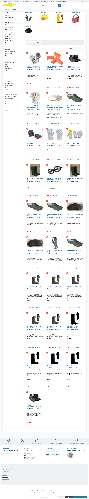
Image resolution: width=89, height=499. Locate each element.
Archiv (6, 92)
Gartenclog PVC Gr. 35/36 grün (74, 107)
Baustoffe (7, 38)
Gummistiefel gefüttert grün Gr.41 (75, 180)
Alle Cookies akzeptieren (80, 497)
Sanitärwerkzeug (8, 60)
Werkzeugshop (8, 32)
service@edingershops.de (61, 1)
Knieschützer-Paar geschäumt (32, 143)
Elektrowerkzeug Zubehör (10, 42)
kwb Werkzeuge (8, 87)
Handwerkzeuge (8, 53)
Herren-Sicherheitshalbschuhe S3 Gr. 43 (35, 410)
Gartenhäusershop (9, 22)
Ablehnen (61, 497)
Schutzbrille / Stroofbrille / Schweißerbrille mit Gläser (54, 180)
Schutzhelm (44, 12)
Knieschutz (8, 81)
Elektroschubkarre (9, 36)
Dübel (6, 66)
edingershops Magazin (7, 469)
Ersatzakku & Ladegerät (10, 51)
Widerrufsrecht (5, 479)
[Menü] (76, 5)
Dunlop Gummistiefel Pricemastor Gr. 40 (32, 370)
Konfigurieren (68, 497)
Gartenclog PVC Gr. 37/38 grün (74, 253)
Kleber (6, 47)
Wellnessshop (8, 24)
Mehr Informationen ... (43, 497)
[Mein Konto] (81, 5)
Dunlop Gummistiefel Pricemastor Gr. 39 (72, 330)
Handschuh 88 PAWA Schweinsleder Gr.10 (32, 107)
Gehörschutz (8, 79)
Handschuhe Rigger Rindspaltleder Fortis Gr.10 (34, 67)
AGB (3, 481)
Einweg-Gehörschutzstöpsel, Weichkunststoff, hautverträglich (55, 67)
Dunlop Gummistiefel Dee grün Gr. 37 (34, 290)
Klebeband (7, 49)
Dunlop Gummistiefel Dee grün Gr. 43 (74, 290)
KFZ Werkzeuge (8, 57)
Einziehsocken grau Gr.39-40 (75, 216)
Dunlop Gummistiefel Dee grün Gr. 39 (54, 290)
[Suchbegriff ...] (44, 5)
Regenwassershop (9, 17)
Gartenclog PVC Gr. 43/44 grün (54, 217)
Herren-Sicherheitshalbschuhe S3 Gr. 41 (75, 67)
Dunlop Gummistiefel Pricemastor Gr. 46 (72, 370)
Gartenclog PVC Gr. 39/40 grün (34, 217)
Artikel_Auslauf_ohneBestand (11, 96)
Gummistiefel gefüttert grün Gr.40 (35, 180)
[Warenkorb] (85, 5)
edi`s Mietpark (8, 34)
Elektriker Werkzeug (9, 62)
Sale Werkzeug (8, 89)
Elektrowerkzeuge (9, 40)
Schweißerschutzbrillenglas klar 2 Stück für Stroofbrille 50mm (54, 107)
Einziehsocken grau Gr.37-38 (35, 253)
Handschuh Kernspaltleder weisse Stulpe (54, 143)
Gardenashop (8, 101)
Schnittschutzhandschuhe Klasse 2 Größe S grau (74, 143)
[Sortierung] (76, 48)
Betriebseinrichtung (9, 85)
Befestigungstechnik (9, 83)
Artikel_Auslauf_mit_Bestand (11, 94)
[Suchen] (59, 5)
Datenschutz (5, 477)
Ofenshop (7, 12)
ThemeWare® (57, 492)
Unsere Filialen (5, 471)
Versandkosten (54, 490)
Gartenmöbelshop (9, 27)
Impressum (4, 475)
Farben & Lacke (8, 44)
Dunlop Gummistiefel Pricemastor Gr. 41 (52, 370)
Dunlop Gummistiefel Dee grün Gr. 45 (54, 330)
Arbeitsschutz (8, 70)
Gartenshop (7, 20)
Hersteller (13, 110)
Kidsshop (7, 15)
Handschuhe (8, 72)
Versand (4, 473)
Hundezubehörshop (9, 98)
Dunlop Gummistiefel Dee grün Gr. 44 (34, 330)
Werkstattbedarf (8, 68)
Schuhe (7, 77)
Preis (13, 112)
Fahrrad (6, 105)
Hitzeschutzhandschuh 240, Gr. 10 (54, 253)
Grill (5, 103)
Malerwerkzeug (8, 55)
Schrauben (7, 64)
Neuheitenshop (8, 29)
